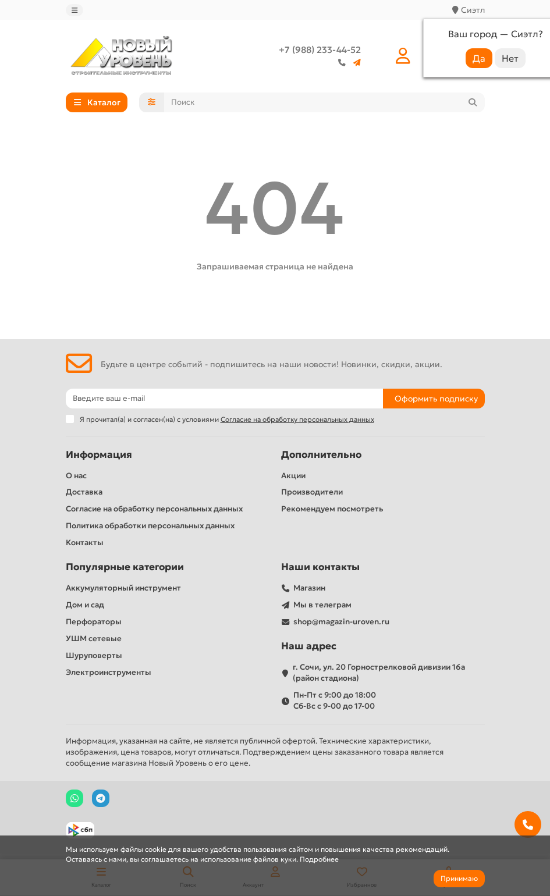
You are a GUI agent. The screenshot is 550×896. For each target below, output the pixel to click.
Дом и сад (85, 605)
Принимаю (459, 878)
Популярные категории (125, 567)
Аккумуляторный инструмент (123, 588)
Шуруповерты (94, 655)
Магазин (309, 588)
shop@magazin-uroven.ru (341, 622)
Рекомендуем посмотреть (332, 509)
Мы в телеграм (322, 605)
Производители (312, 492)
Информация (99, 455)
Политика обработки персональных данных (150, 526)
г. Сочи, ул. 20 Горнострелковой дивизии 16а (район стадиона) (379, 672)
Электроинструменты (108, 672)
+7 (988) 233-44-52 (320, 49)
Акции (293, 476)
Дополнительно (321, 455)
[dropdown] (74, 10)
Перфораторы (94, 622)
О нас (76, 476)
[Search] (324, 102)
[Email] (224, 398)
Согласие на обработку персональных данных (154, 509)
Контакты (85, 542)
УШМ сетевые (94, 638)
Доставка (84, 492)
